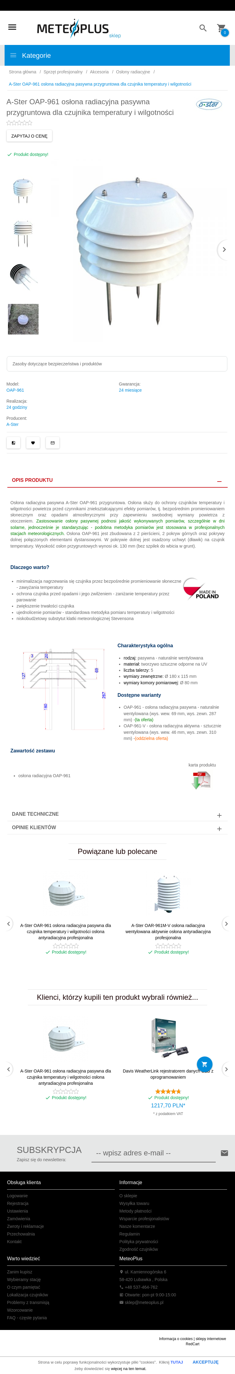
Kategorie (30, 55)
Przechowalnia (21, 1234)
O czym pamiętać (23, 1287)
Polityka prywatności (138, 1241)
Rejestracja (17, 1203)
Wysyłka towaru (134, 1203)
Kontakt (14, 1241)
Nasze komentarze (137, 1226)
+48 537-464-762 (138, 1287)
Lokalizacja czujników (27, 1294)
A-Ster (12, 424)
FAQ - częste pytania (27, 1317)
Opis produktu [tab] (32, 480)
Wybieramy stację (24, 1279)
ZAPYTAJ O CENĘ (29, 136)
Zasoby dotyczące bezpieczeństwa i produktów (57, 363)
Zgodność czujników (138, 1249)
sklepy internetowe (211, 1339)
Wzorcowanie (20, 1310)
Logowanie (17, 1195)
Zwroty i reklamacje (25, 1226)
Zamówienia (18, 1218)
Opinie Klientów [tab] (34, 827)
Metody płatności (135, 1211)
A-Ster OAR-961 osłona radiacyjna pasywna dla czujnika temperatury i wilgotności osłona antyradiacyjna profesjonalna (65, 931)
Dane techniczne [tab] (35, 814)
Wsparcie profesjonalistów (144, 1218)
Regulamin (129, 1234)
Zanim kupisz (19, 1271)
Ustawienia (17, 1211)
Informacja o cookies (176, 1339)
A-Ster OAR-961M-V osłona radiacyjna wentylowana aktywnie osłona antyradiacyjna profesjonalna (168, 931)
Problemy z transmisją (28, 1302)
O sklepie (128, 1195)
